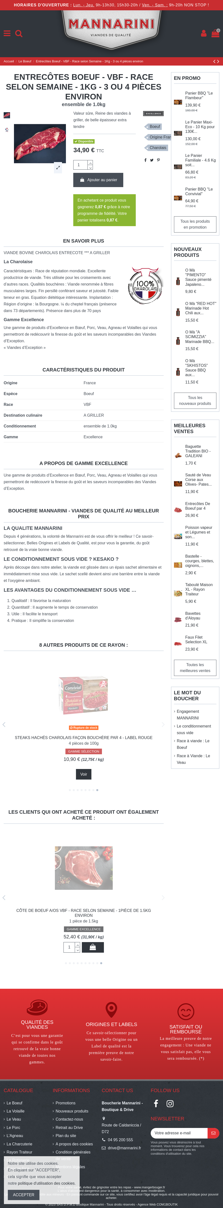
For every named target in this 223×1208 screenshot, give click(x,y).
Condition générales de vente (73, 1155)
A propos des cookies (74, 1144)
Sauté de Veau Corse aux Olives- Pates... (198, 479)
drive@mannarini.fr (124, 1148)
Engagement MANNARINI (188, 714)
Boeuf (155, 126)
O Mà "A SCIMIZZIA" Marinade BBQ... (199, 336)
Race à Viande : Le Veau (193, 759)
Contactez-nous (69, 1119)
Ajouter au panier (98, 180)
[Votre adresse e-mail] (179, 1133)
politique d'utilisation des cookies (46, 1183)
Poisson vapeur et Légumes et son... (198, 532)
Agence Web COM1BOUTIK (158, 1204)
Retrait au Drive (69, 1128)
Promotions (65, 1103)
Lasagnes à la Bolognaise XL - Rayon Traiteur (83, 910)
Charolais (158, 148)
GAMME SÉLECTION (83, 756)
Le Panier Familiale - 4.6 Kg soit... (200, 160)
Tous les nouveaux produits (195, 401)
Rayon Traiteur (19, 1152)
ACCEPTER (23, 1195)
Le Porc (13, 1128)
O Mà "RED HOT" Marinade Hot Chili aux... (200, 308)
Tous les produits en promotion (195, 224)
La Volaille (16, 1111)
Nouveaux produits (72, 1111)
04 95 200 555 (120, 1140)
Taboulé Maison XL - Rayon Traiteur (199, 589)
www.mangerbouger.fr (149, 1187)
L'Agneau (15, 1136)
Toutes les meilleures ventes (195, 668)
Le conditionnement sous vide (194, 729)
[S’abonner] (213, 1133)
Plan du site (66, 1136)
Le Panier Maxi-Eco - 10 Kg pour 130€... (200, 127)
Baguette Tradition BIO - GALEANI (198, 451)
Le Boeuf (14, 1103)
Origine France (163, 137)
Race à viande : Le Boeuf (193, 744)
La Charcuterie (19, 1144)
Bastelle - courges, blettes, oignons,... (199, 561)
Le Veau (14, 1119)
